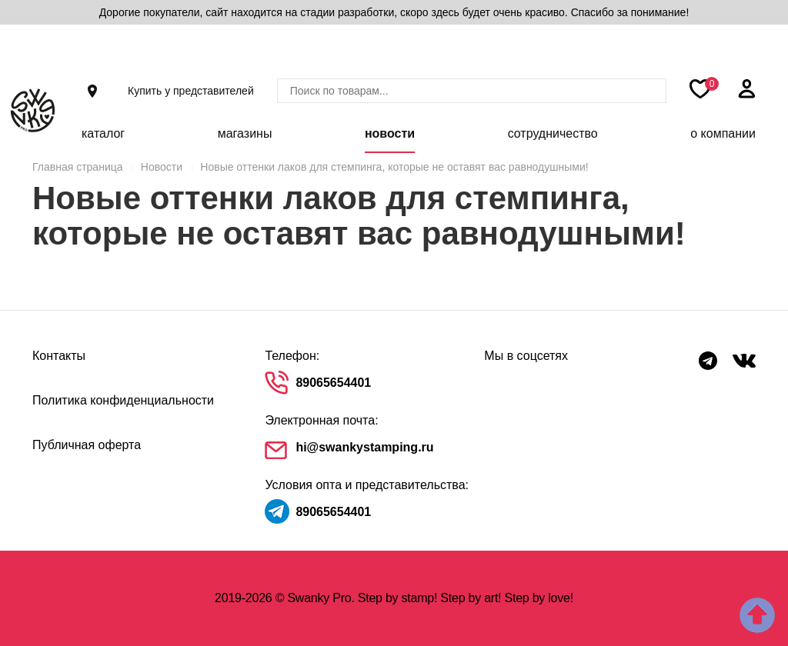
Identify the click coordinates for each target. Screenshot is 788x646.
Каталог (103, 133)
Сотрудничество (553, 133)
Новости (390, 133)
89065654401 (333, 382)
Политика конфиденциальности (123, 400)
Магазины (245, 133)
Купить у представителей (191, 91)
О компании (723, 133)
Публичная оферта (86, 444)
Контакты (58, 355)
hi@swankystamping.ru (364, 447)
